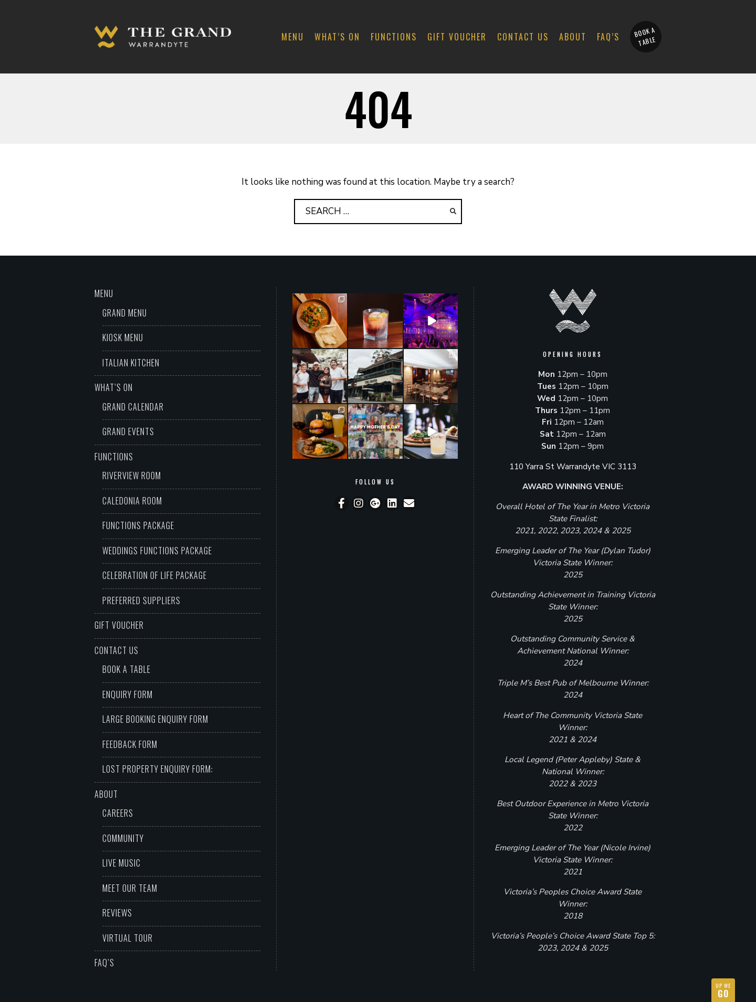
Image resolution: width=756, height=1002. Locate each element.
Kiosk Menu (122, 337)
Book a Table (126, 669)
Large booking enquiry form (155, 719)
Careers (117, 813)
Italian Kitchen (131, 362)
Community (123, 838)
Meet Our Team (130, 888)
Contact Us (523, 36)
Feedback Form (130, 744)
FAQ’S (608, 36)
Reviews (117, 912)
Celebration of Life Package (154, 575)
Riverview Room (131, 475)
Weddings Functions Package (157, 550)
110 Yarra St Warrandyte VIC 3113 (572, 466)
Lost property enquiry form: (157, 769)
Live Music (121, 863)
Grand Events (128, 431)
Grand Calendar (133, 406)
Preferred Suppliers (141, 600)
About (572, 36)
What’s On (337, 36)
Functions (394, 36)
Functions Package (138, 525)
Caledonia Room (132, 500)
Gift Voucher (457, 36)
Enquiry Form (127, 694)
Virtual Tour (127, 938)
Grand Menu (124, 313)
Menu (292, 36)
